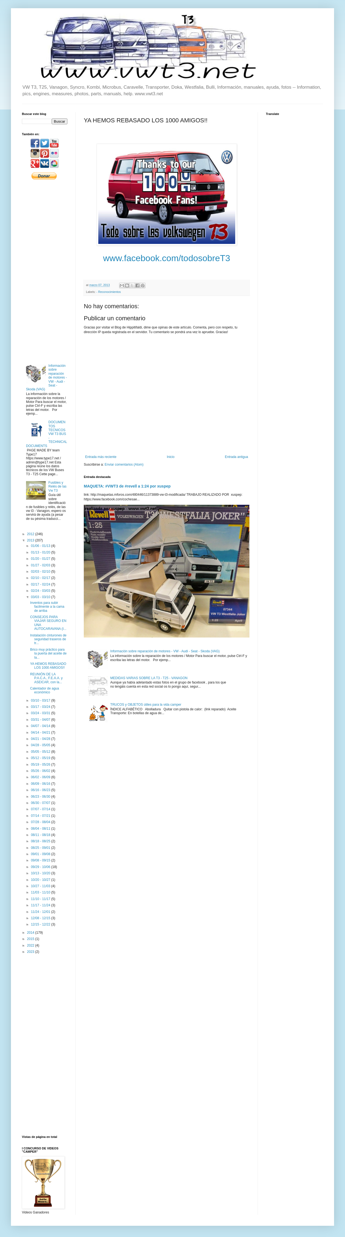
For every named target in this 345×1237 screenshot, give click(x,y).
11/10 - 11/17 (41, 899)
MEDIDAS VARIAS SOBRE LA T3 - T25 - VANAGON (149, 678)
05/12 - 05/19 (41, 758)
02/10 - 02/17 (41, 578)
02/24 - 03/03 (41, 591)
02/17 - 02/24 (41, 584)
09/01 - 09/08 (41, 854)
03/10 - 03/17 (41, 700)
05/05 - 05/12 (41, 752)
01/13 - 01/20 (41, 552)
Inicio (170, 457)
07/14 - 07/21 (41, 816)
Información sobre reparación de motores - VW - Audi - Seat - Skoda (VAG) (165, 651)
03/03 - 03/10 (41, 597)
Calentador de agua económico (44, 690)
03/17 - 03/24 (41, 707)
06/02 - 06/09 (41, 777)
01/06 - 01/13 (41, 546)
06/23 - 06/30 (41, 796)
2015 (31, 939)
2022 (31, 945)
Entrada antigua (236, 457)
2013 (31, 540)
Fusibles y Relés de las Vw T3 (57, 486)
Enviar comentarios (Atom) (124, 464)
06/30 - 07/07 (41, 803)
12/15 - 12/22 (41, 924)
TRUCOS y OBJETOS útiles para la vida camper (145, 705)
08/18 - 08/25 (41, 841)
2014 (31, 933)
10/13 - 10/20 (41, 873)
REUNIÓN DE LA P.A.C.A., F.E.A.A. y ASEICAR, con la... (46, 678)
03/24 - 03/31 (41, 713)
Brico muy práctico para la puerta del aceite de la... (48, 653)
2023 (31, 952)
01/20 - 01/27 (41, 559)
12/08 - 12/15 (41, 918)
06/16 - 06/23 (41, 790)
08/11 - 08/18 (41, 835)
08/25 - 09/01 (41, 848)
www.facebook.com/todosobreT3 (166, 258)
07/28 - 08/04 (41, 822)
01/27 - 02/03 (41, 565)
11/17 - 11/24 (41, 905)
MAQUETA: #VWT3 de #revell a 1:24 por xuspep (127, 486)
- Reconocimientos (108, 291)
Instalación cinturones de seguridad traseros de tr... (48, 639)
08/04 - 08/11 (41, 829)
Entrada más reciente (100, 457)
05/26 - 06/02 (41, 771)
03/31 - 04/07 (41, 720)
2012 (31, 534)
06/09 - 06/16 (41, 784)
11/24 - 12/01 (41, 912)
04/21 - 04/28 (41, 739)
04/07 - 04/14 (41, 726)
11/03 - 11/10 (41, 892)
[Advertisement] (44, 271)
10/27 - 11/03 (41, 886)
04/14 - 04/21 (41, 732)
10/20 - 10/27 (41, 880)
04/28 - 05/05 (41, 745)
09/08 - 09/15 (41, 860)
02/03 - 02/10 (41, 571)
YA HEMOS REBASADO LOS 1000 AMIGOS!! (48, 666)
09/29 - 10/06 (41, 867)
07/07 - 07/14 (41, 809)
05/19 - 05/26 (41, 764)
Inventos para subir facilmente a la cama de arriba (47, 607)
